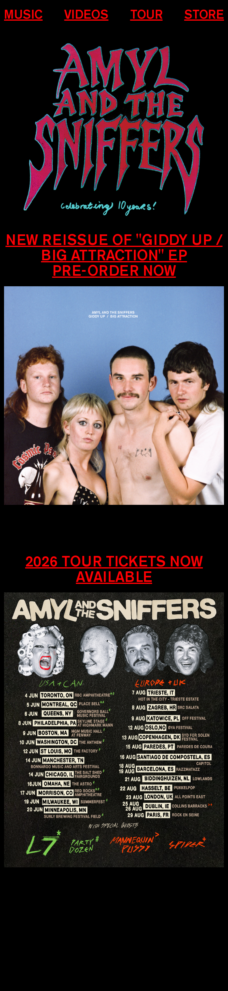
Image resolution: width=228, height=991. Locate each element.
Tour (146, 14)
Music (23, 14)
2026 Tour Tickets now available (114, 569)
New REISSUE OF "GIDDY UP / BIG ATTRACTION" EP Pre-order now (114, 255)
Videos (86, 14)
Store (204, 14)
